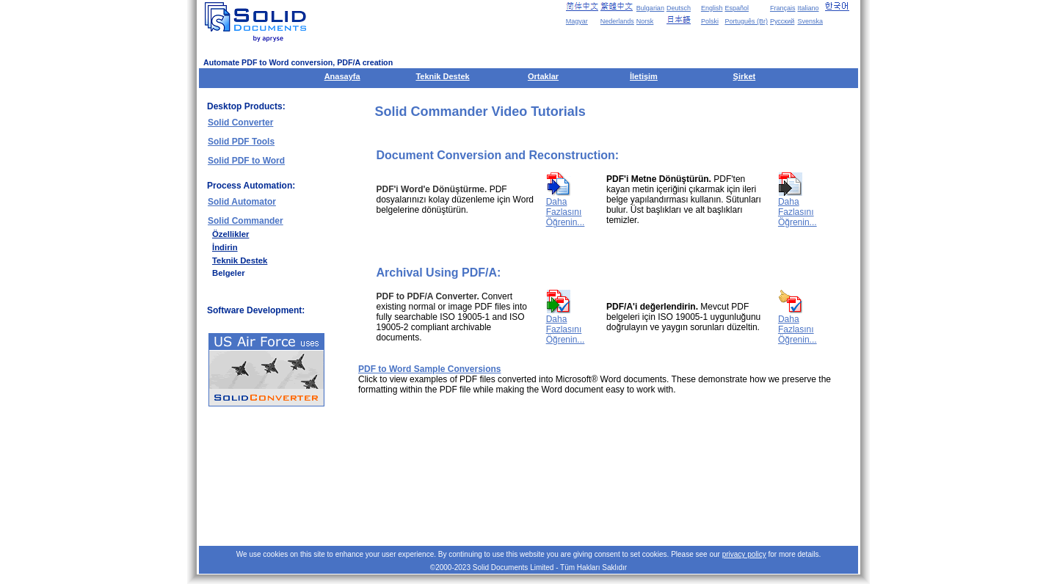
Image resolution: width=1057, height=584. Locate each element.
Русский (782, 21)
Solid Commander (245, 221)
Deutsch (678, 8)
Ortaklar (543, 76)
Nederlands (617, 21)
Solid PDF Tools (241, 141)
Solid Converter (240, 122)
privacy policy (744, 554)
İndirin (225, 247)
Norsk (645, 21)
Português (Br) (746, 21)
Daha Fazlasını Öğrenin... (565, 212)
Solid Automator (242, 202)
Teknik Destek (442, 76)
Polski (710, 21)
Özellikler (230, 234)
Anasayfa (342, 76)
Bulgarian (650, 8)
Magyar (577, 21)
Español (736, 8)
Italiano (807, 8)
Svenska (810, 21)
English (712, 8)
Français (783, 8)
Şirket (744, 76)
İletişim (644, 76)
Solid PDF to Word (246, 161)
